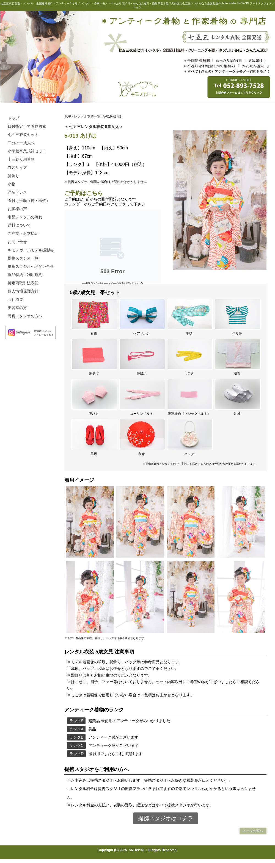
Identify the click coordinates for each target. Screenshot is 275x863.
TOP (68, 116)
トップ (13, 118)
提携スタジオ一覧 (23, 258)
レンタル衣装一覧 (87, 116)
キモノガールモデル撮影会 (31, 250)
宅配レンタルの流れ (25, 217)
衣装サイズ (17, 167)
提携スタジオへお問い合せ (31, 266)
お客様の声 (17, 209)
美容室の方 (17, 307)
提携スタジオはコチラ (165, 818)
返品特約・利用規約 (25, 274)
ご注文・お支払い (23, 233)
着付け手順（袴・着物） (29, 200)
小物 (11, 184)
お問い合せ (17, 242)
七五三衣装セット (23, 134)
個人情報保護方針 (23, 291)
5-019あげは (112, 116)
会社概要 (15, 299)
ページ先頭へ (253, 831)
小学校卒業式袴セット (27, 151)
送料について (19, 225)
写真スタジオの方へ (25, 316)
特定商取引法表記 (23, 283)
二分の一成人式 (21, 143)
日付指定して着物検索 (27, 126)
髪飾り (13, 176)
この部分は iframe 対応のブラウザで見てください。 (112, 247)
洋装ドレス (17, 192)
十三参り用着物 (21, 159)
